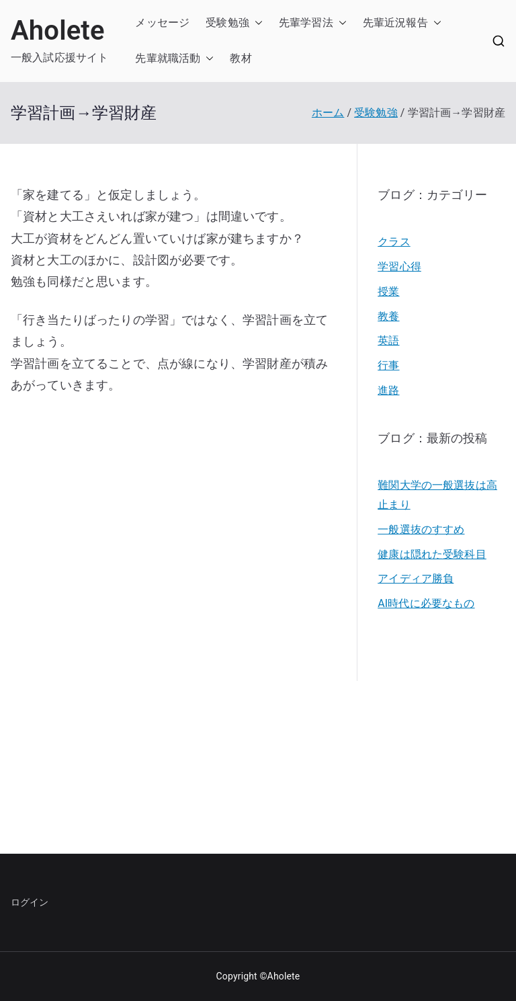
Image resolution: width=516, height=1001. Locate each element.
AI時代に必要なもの (426, 603)
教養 (388, 316)
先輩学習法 (306, 22)
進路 (388, 390)
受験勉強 (227, 22)
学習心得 (399, 266)
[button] (256, 23)
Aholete (58, 30)
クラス (394, 241)
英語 (388, 340)
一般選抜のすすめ (421, 529)
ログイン (30, 902)
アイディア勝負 (416, 578)
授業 (388, 291)
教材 (240, 58)
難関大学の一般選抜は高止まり (437, 495)
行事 (388, 365)
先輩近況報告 (395, 22)
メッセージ (162, 22)
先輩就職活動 (167, 58)
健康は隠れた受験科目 (432, 554)
